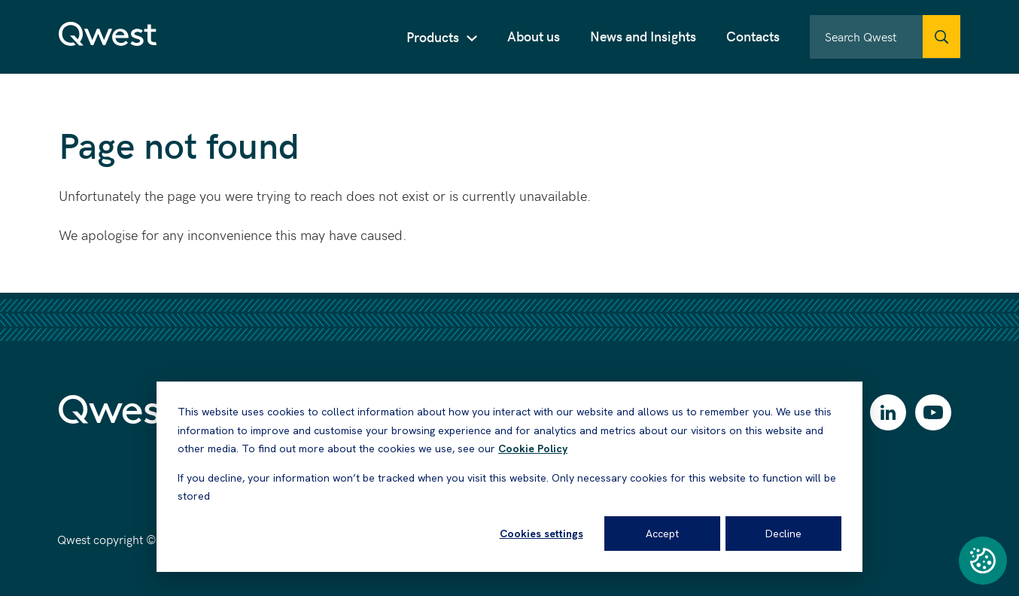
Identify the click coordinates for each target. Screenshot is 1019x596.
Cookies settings (541, 533)
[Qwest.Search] (941, 36)
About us (533, 35)
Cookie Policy (532, 448)
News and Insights (643, 35)
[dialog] (509, 477)
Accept (662, 533)
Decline (783, 533)
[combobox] (885, 36)
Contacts (753, 35)
